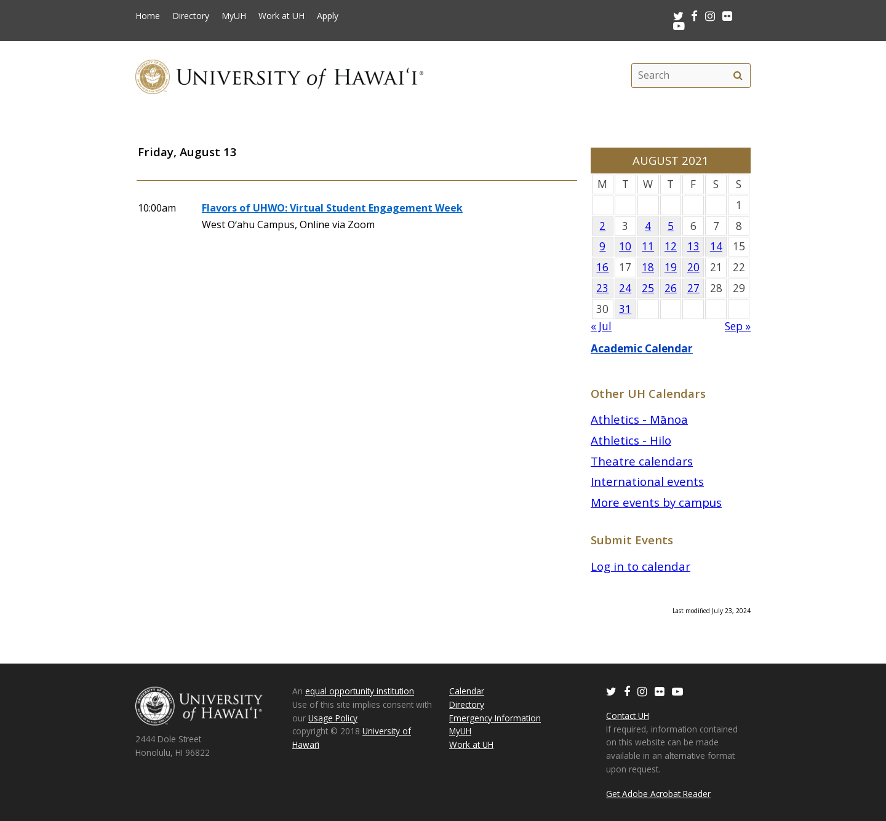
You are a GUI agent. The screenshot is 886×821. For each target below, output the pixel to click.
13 (693, 246)
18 (648, 267)
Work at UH (281, 16)
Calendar (466, 691)
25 (648, 288)
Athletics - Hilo (631, 440)
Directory (190, 16)
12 (670, 246)
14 (716, 246)
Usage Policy (332, 718)
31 (625, 309)
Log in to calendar (640, 566)
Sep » (738, 326)
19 (670, 267)
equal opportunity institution (359, 691)
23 (602, 288)
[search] (737, 75)
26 (670, 288)
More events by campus (656, 502)
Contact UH (627, 715)
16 (602, 267)
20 (693, 267)
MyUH (234, 16)
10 (625, 246)
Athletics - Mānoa (639, 419)
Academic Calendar (642, 348)
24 (625, 288)
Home (147, 16)
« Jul (601, 326)
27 (693, 288)
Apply (327, 16)
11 (648, 246)
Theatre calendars (642, 461)
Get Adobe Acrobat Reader (658, 793)
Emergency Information (495, 718)
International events (647, 481)
